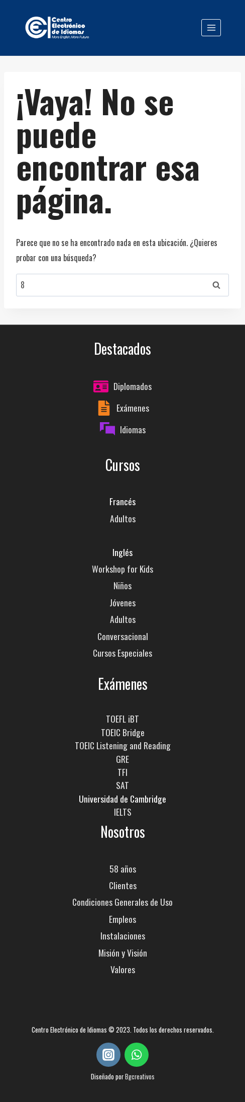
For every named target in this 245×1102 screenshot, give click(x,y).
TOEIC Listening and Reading (123, 745)
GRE (122, 758)
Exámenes (132, 407)
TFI (122, 771)
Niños (122, 585)
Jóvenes (122, 602)
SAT (122, 785)
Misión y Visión (122, 952)
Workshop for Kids (122, 568)
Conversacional (122, 636)
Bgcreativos (140, 1076)
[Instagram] (108, 1055)
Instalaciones (122, 935)
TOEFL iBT (122, 718)
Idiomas (133, 429)
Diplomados (132, 385)
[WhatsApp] (137, 1055)
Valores (122, 969)
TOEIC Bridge (123, 732)
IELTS (123, 811)
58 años (122, 868)
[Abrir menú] (211, 27)
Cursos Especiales (122, 652)
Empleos (122, 918)
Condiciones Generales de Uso (122, 901)
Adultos (123, 518)
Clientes (123, 885)
